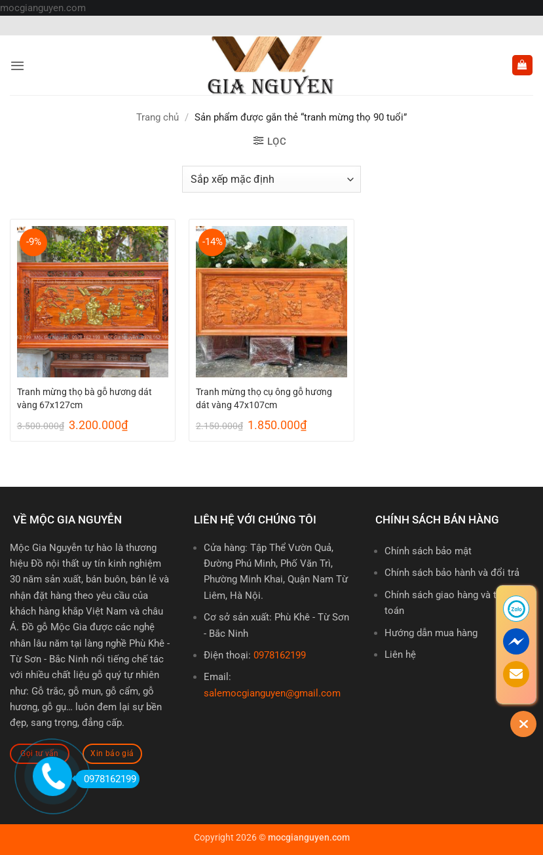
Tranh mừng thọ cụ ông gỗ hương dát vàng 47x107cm (264, 398)
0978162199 (279, 655)
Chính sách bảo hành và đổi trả (451, 573)
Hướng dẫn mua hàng (430, 633)
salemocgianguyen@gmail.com (272, 693)
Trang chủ (157, 117)
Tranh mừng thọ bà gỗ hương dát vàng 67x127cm (84, 398)
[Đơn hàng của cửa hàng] (271, 179)
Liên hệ (400, 654)
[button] (17, 65)
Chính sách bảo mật (428, 551)
